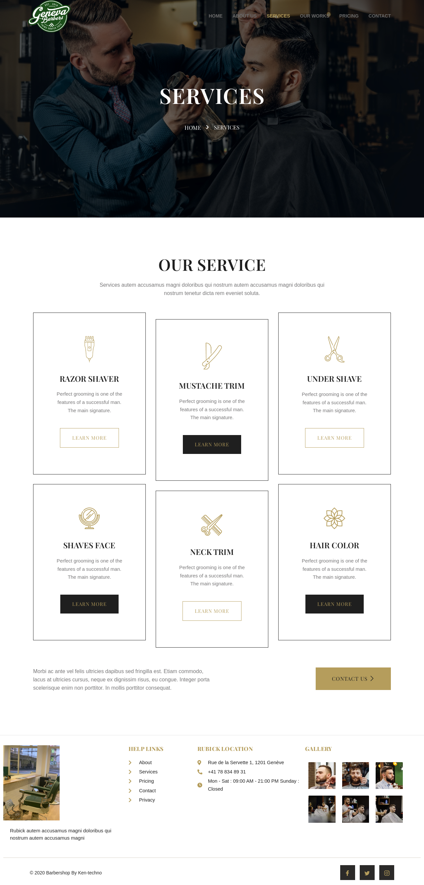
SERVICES (278, 16)
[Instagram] (386, 874)
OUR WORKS (315, 16)
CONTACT (380, 16)
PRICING (348, 16)
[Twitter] (367, 874)
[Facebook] (347, 874)
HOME (216, 16)
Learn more (89, 438)
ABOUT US (245, 16)
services (227, 127)
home (196, 127)
